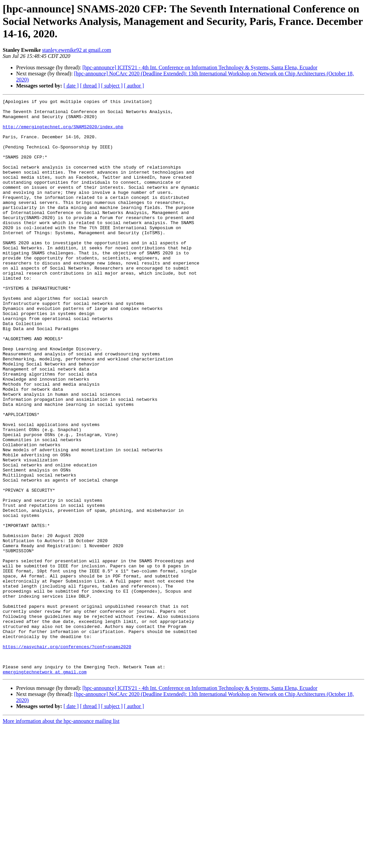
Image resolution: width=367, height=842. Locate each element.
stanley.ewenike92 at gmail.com (76, 50)
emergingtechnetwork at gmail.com (45, 787)
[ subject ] (112, 86)
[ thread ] (90, 86)
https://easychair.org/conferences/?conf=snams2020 (67, 756)
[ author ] (134, 86)
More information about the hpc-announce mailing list (61, 836)
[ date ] (71, 86)
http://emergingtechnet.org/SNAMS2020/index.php (63, 133)
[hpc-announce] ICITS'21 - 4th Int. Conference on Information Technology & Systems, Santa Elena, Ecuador (199, 67)
